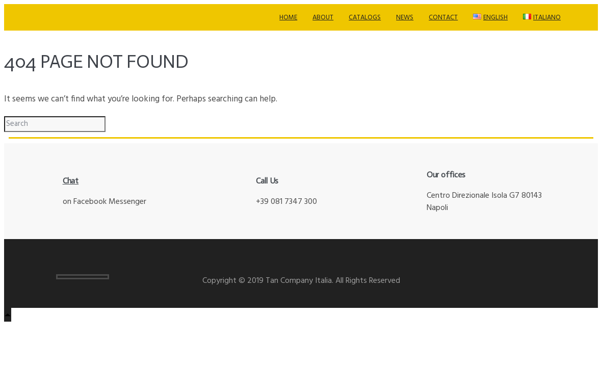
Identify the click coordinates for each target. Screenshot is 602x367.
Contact (443, 17)
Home (288, 17)
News (404, 17)
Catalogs (365, 17)
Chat (71, 181)
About (322, 17)
